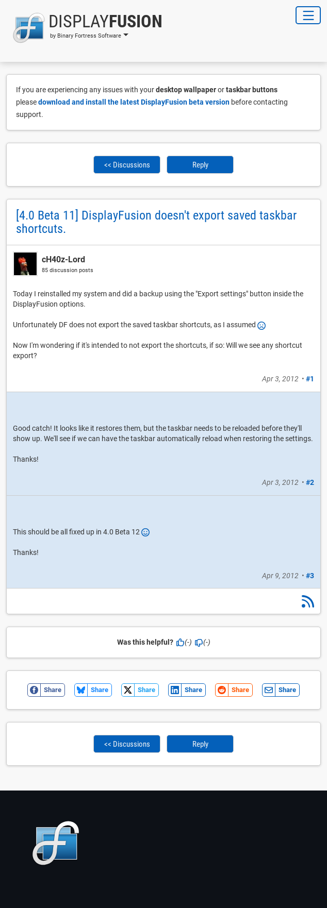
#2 (310, 482)
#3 (310, 575)
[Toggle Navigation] (308, 15)
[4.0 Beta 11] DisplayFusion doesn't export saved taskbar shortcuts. (156, 222)
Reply (200, 165)
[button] (84, 27)
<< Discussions (127, 165)
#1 (310, 379)
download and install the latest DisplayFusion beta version (134, 102)
